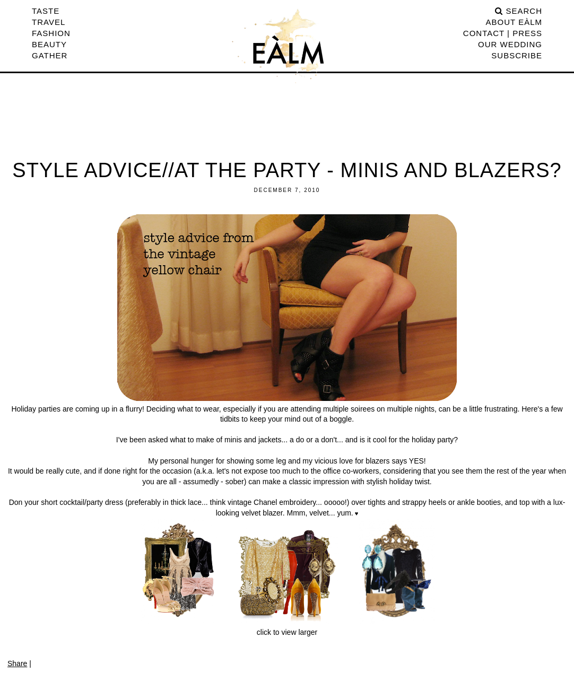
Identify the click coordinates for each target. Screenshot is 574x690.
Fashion (51, 33)
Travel (48, 22)
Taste (45, 10)
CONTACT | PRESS (502, 33)
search (518, 10)
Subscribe (516, 55)
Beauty (49, 44)
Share (17, 663)
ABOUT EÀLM (514, 22)
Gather (49, 55)
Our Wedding (510, 44)
